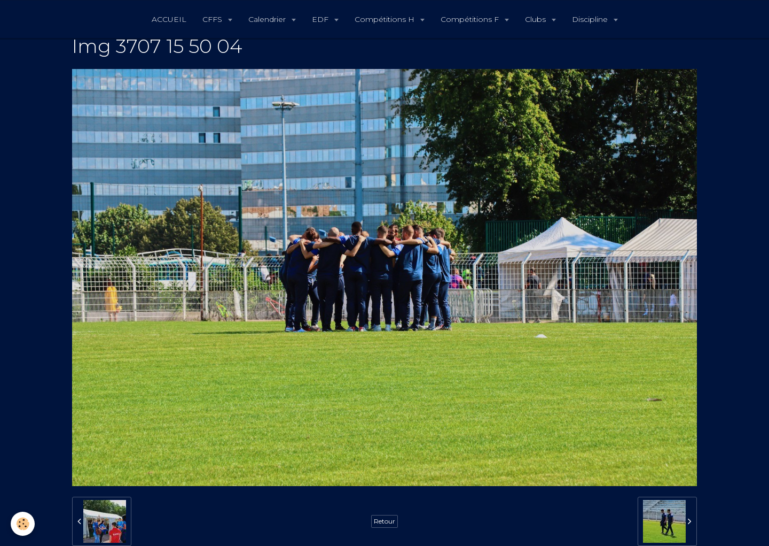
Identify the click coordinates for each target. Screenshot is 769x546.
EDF (321, 19)
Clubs (536, 19)
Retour (384, 521)
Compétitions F (471, 19)
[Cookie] (23, 524)
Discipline (591, 19)
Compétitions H (386, 19)
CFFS (213, 19)
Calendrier (268, 19)
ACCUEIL (169, 19)
